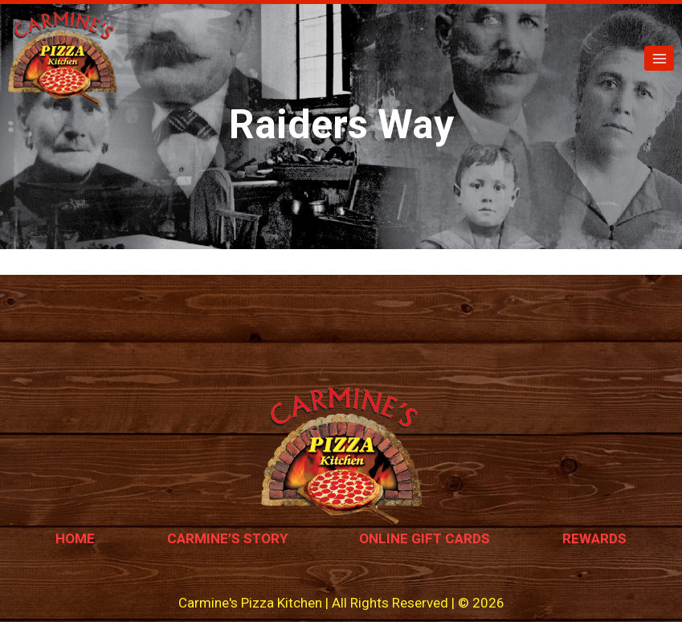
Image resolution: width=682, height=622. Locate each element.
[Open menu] (659, 58)
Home (75, 538)
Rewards (594, 538)
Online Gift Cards (424, 538)
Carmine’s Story (227, 538)
